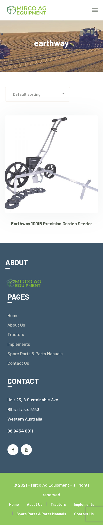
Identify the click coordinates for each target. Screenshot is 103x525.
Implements (18, 344)
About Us (16, 325)
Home (13, 315)
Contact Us (18, 363)
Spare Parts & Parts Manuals (35, 353)
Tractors (15, 334)
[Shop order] (37, 94)
